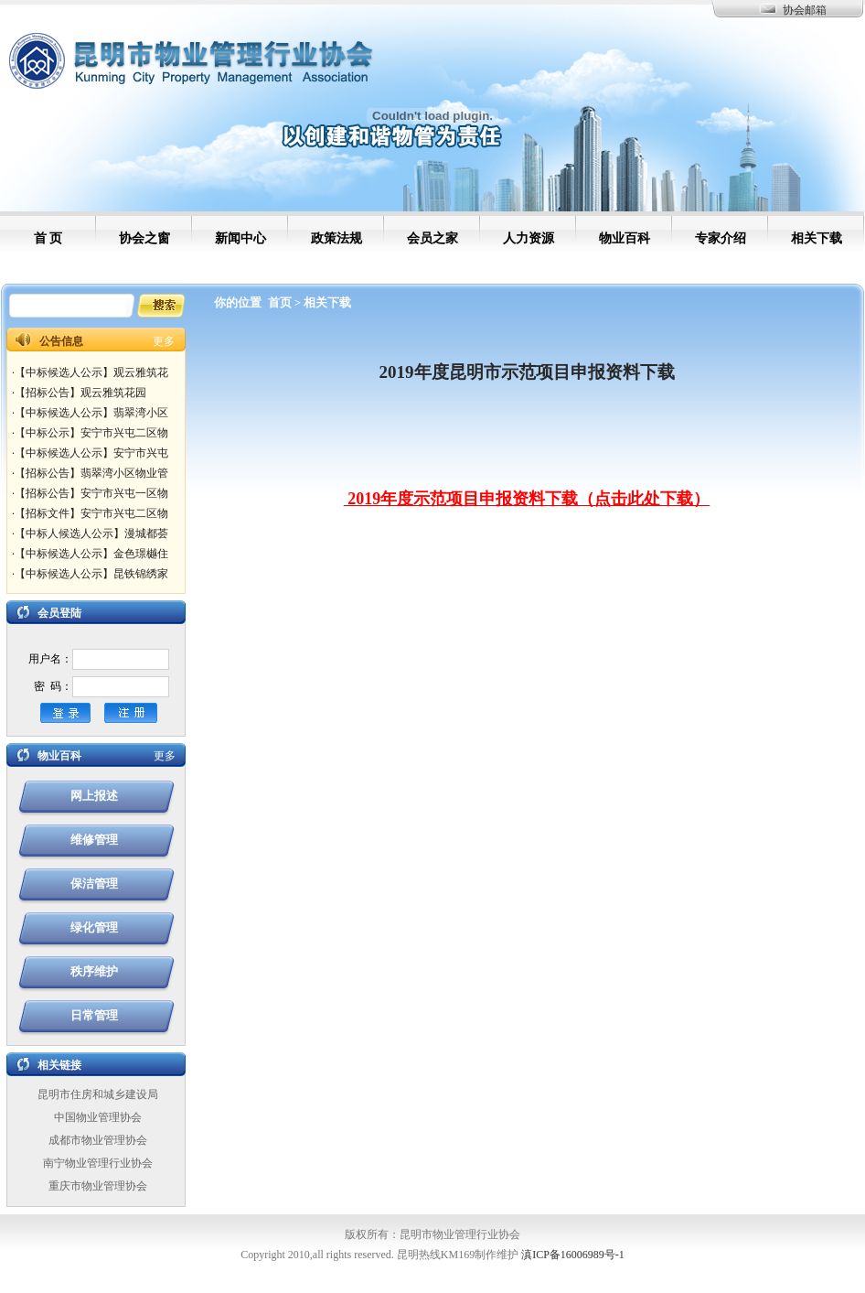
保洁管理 (94, 883)
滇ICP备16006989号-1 (573, 1254)
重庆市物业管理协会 (97, 1186)
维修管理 (94, 839)
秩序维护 (94, 971)
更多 (164, 341)
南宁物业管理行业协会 (98, 1163)
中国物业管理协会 (98, 1117)
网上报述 (94, 796)
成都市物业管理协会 (97, 1140)
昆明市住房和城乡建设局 (97, 1094)
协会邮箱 (805, 10)
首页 (280, 302)
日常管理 (94, 1015)
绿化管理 (94, 927)
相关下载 (327, 302)
